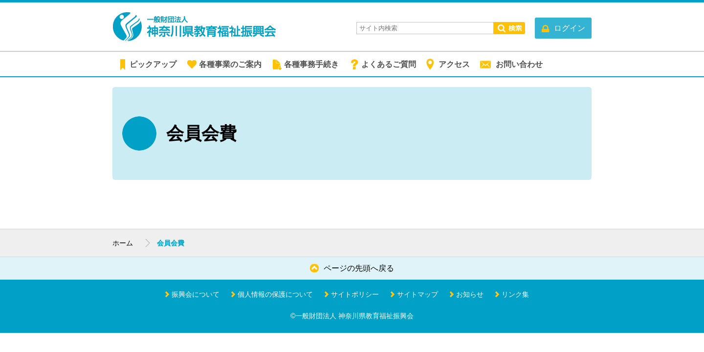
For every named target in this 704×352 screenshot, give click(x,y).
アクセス (454, 64)
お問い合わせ (519, 64)
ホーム (122, 243)
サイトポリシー (355, 294)
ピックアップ (153, 64)
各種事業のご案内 (230, 64)
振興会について (196, 294)
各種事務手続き (311, 64)
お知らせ (470, 294)
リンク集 (515, 294)
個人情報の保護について (275, 294)
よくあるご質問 (388, 64)
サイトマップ (417, 294)
